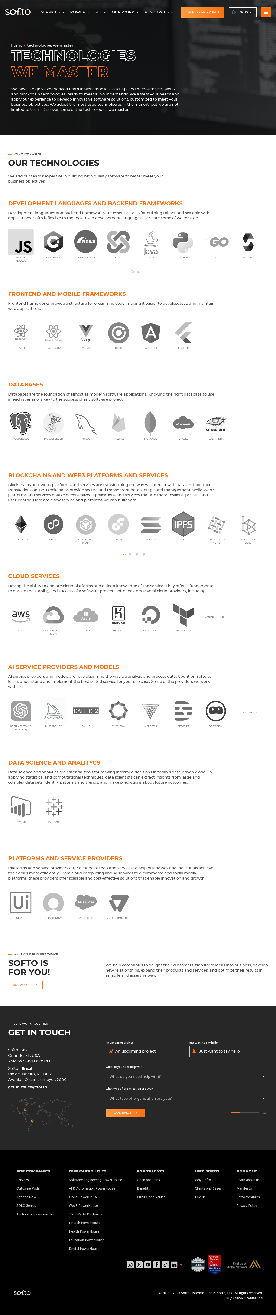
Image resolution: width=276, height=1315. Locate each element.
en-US (242, 12)
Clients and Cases (208, 1188)
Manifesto (244, 1188)
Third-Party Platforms (85, 1214)
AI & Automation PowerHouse (92, 1188)
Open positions (148, 1180)
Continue (126, 1113)
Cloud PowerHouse (83, 1197)
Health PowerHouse (84, 1231)
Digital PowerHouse (84, 1248)
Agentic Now (26, 1197)
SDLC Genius (26, 1205)
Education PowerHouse (86, 1240)
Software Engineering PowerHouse (95, 1180)
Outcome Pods (27, 1188)
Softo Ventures (248, 1197)
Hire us (200, 1197)
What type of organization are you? (129, 1089)
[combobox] (187, 1076)
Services (22, 1180)
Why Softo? (204, 1180)
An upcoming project (119, 1043)
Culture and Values (151, 1197)
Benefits (143, 1188)
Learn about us (248, 1180)
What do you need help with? (125, 1067)
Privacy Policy (247, 1205)
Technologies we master (35, 1214)
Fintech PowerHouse (85, 1222)
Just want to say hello (203, 1043)
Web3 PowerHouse (83, 1205)
